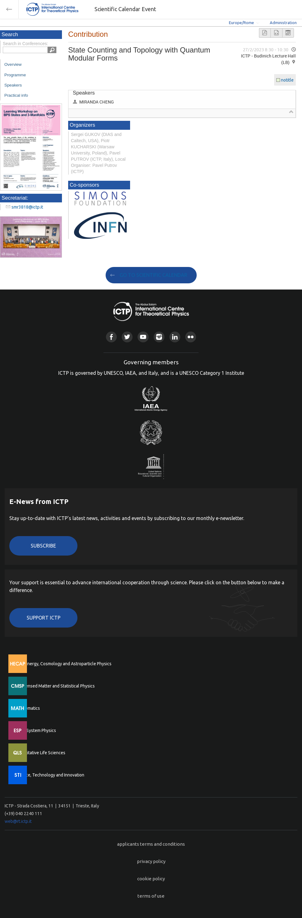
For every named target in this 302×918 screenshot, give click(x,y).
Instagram (159, 337)
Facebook (111, 337)
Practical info (16, 95)
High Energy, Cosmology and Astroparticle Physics (63, 663)
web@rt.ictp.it (18, 821)
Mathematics (27, 708)
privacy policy (151, 861)
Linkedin (174, 337)
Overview (13, 64)
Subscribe (43, 545)
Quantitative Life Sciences (40, 752)
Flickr (190, 337)
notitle (287, 80)
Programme (15, 75)
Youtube (143, 337)
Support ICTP (43, 617)
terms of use (151, 896)
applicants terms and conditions (151, 844)
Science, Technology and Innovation (49, 774)
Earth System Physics (35, 730)
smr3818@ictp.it (27, 207)
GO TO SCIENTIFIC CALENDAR (153, 275)
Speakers (13, 85)
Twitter (127, 337)
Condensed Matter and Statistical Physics (55, 685)
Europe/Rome (241, 22)
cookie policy (151, 878)
